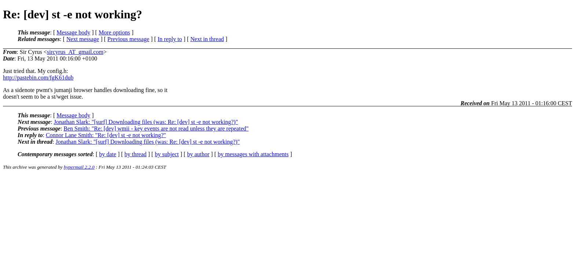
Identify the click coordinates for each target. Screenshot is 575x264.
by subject (167, 154)
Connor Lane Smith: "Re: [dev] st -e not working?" (106, 135)
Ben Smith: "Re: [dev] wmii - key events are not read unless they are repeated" (155, 128)
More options (114, 32)
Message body (73, 32)
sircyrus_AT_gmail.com (75, 52)
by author (198, 154)
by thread (136, 154)
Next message (82, 39)
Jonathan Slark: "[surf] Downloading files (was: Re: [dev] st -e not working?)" (146, 122)
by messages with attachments (253, 154)
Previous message (128, 39)
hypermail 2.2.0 (79, 167)
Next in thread (207, 39)
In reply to (170, 39)
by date (107, 154)
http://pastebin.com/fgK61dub (38, 77)
